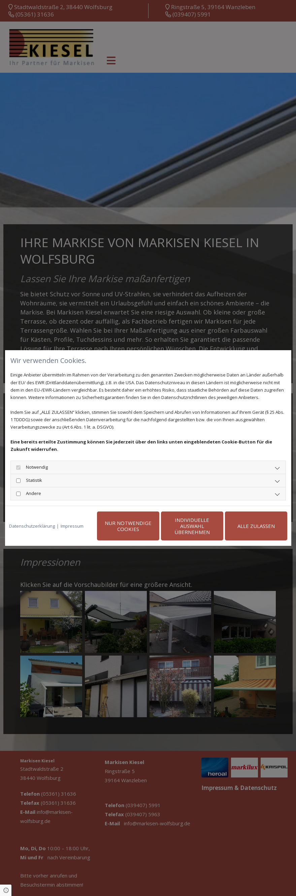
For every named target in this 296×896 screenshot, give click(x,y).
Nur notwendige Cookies (128, 526)
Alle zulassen (256, 526)
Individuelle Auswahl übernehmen (192, 526)
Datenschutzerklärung (32, 526)
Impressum (72, 526)
